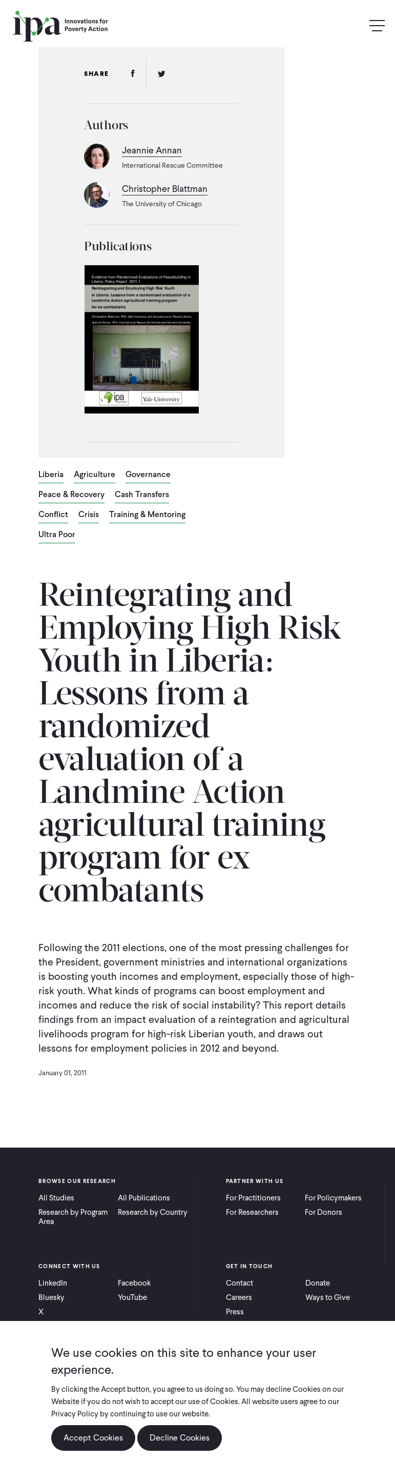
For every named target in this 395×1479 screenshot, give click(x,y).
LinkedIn (52, 1283)
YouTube (132, 1297)
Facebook (134, 1283)
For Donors (323, 1212)
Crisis (88, 515)
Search (355, 26)
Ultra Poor (56, 535)
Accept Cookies (93, 1437)
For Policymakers (333, 1197)
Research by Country (153, 1212)
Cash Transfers (142, 495)
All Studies (56, 1197)
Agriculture (94, 475)
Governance (148, 475)
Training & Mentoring (147, 515)
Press (235, 1311)
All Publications (144, 1197)
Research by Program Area (73, 1217)
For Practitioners (253, 1197)
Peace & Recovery (71, 495)
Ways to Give (327, 1297)
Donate (317, 1283)
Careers (239, 1297)
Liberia (51, 475)
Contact (239, 1283)
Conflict (53, 515)
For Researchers (252, 1212)
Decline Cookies (180, 1437)
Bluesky (51, 1297)
